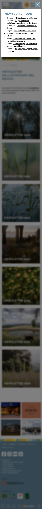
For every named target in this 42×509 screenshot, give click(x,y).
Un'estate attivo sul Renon (25, 31)
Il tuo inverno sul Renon (26, 18)
